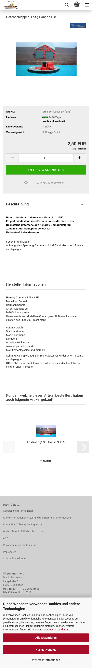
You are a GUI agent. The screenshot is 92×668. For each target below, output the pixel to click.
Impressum (9, 551)
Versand (82, 148)
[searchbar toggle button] (67, 5)
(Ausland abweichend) (53, 121)
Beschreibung (17, 204)
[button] (12, 157)
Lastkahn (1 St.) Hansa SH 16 (46, 442)
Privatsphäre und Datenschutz (20, 545)
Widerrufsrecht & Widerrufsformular (23, 531)
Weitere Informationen (46, 660)
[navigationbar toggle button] (87, 5)
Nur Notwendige (46, 649)
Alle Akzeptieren (46, 637)
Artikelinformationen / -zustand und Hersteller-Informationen (37, 517)
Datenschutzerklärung (56, 629)
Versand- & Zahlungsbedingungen (22, 524)
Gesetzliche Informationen (18, 510)
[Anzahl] (46, 157)
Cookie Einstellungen (15, 558)
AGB (5, 538)
